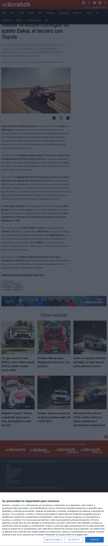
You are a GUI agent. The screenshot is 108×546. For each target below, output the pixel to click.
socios (23, 505)
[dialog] (54, 519)
